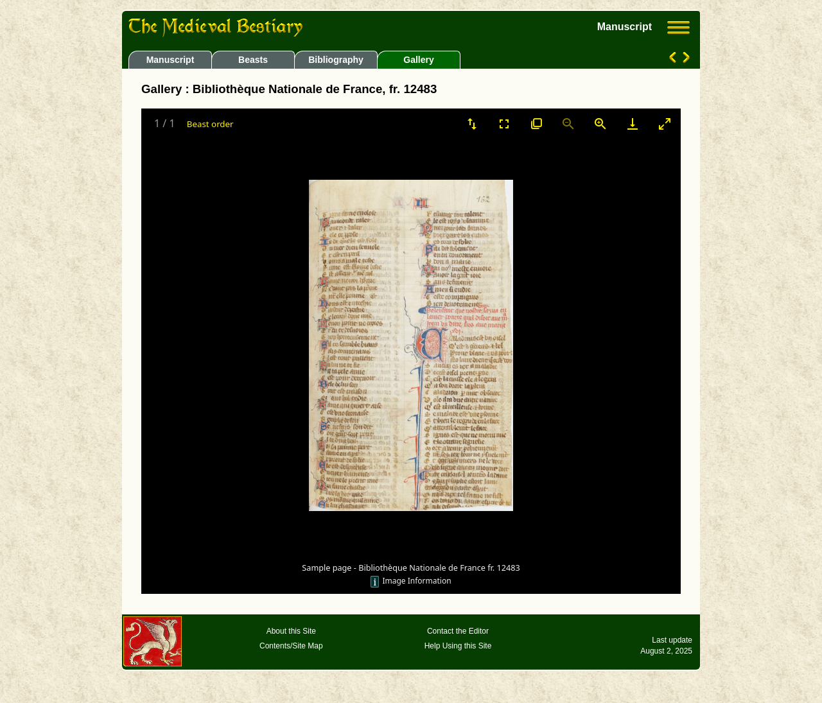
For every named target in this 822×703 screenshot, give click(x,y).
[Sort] (472, 123)
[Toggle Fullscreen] (504, 123)
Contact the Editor (458, 631)
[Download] (632, 123)
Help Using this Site (458, 645)
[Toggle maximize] (665, 123)
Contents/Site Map (291, 645)
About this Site (291, 631)
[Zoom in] (600, 123)
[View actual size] (536, 123)
